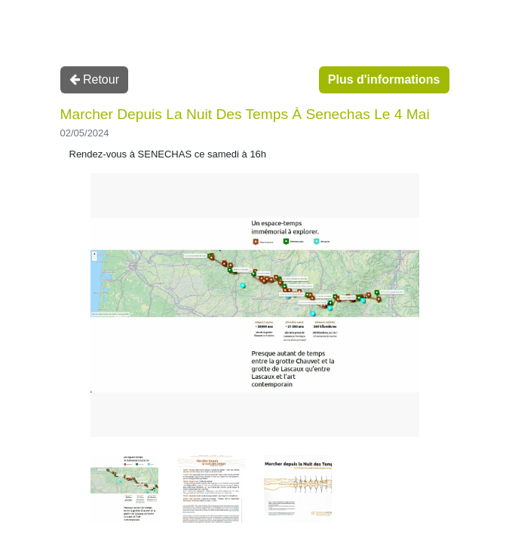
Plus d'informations (384, 79)
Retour (94, 79)
